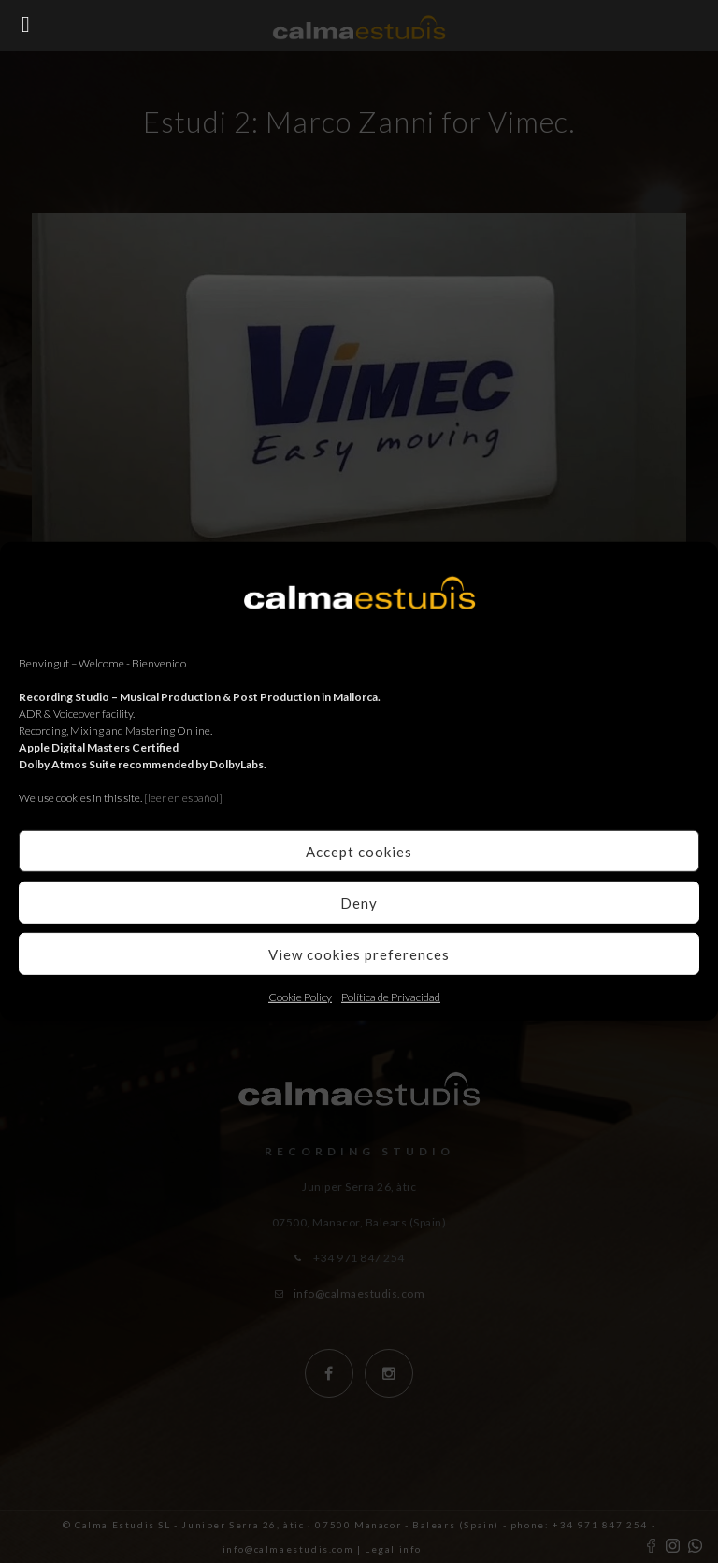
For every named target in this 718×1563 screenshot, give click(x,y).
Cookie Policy (300, 997)
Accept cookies (359, 850)
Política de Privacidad (390, 997)
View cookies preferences (359, 953)
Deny (359, 902)
